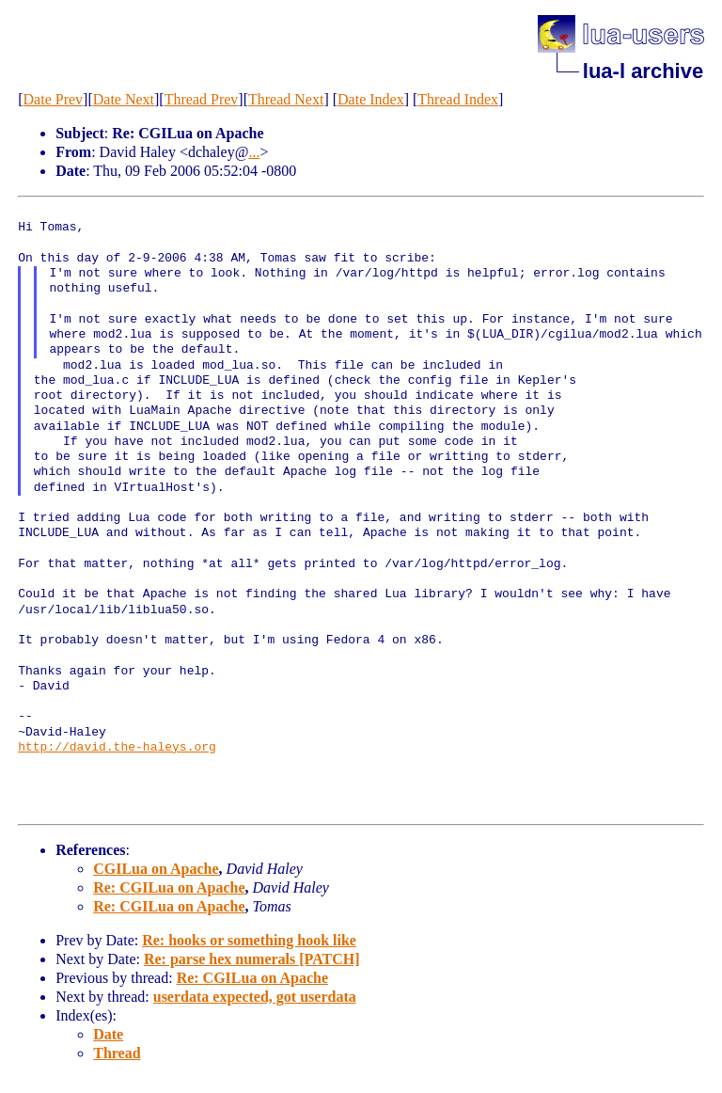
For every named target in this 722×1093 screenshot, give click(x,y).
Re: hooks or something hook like (249, 940)
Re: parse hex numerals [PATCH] (252, 959)
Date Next (123, 99)
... (253, 152)
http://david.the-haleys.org (117, 747)
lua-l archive (643, 71)
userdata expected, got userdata (254, 997)
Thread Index (457, 99)
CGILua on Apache (155, 869)
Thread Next (285, 99)
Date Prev (54, 99)
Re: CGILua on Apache (168, 887)
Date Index (370, 99)
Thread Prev (202, 99)
